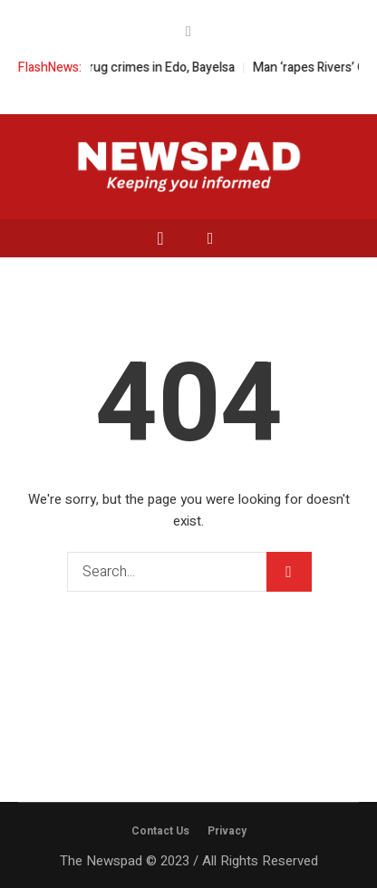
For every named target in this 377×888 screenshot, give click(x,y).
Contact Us (160, 831)
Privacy (227, 831)
